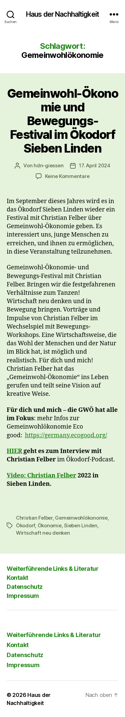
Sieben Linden (80, 525)
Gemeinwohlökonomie (81, 518)
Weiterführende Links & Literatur (52, 568)
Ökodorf (25, 525)
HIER (14, 451)
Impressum (23, 595)
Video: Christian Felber (41, 475)
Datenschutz (25, 586)
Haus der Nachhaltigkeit (62, 14)
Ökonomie (50, 525)
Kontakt (17, 577)
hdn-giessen (48, 165)
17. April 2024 (94, 165)
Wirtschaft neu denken (43, 533)
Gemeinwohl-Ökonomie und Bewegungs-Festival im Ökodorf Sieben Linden (62, 121)
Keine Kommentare (67, 176)
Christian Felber (34, 518)
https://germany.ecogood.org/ (66, 435)
